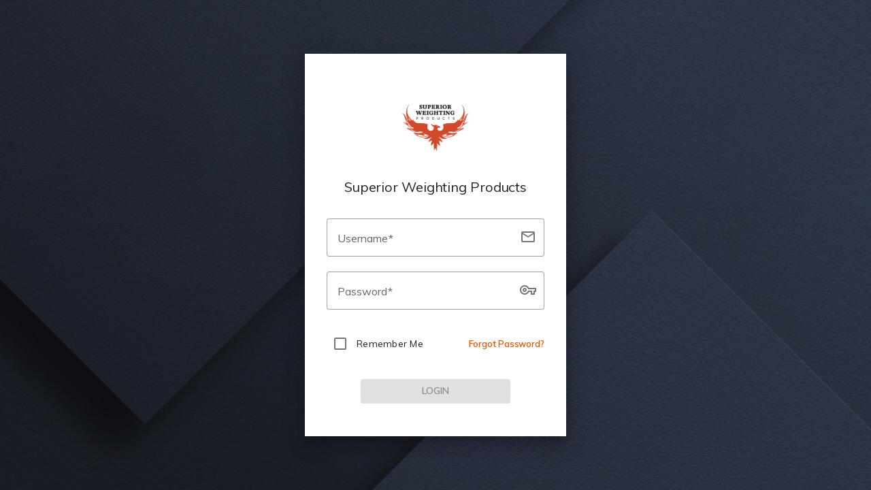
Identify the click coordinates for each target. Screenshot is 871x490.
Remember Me (390, 344)
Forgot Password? (506, 343)
